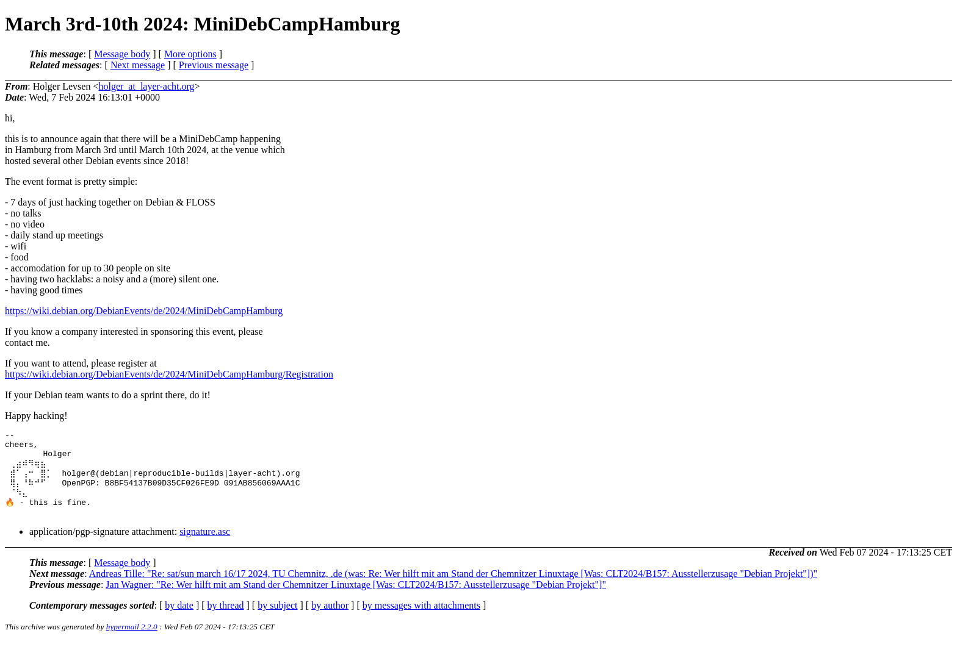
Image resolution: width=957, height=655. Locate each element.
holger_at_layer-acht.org (146, 86)
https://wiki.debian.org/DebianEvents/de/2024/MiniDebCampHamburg (144, 311)
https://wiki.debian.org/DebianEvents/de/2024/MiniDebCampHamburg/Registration (169, 374)
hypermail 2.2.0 (131, 640)
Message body (122, 54)
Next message (137, 65)
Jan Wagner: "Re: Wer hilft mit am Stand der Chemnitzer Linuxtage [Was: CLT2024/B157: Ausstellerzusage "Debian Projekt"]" (356, 598)
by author (329, 619)
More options (190, 54)
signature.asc (204, 545)
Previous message (213, 65)
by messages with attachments (421, 619)
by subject (277, 619)
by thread (226, 619)
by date (179, 619)
